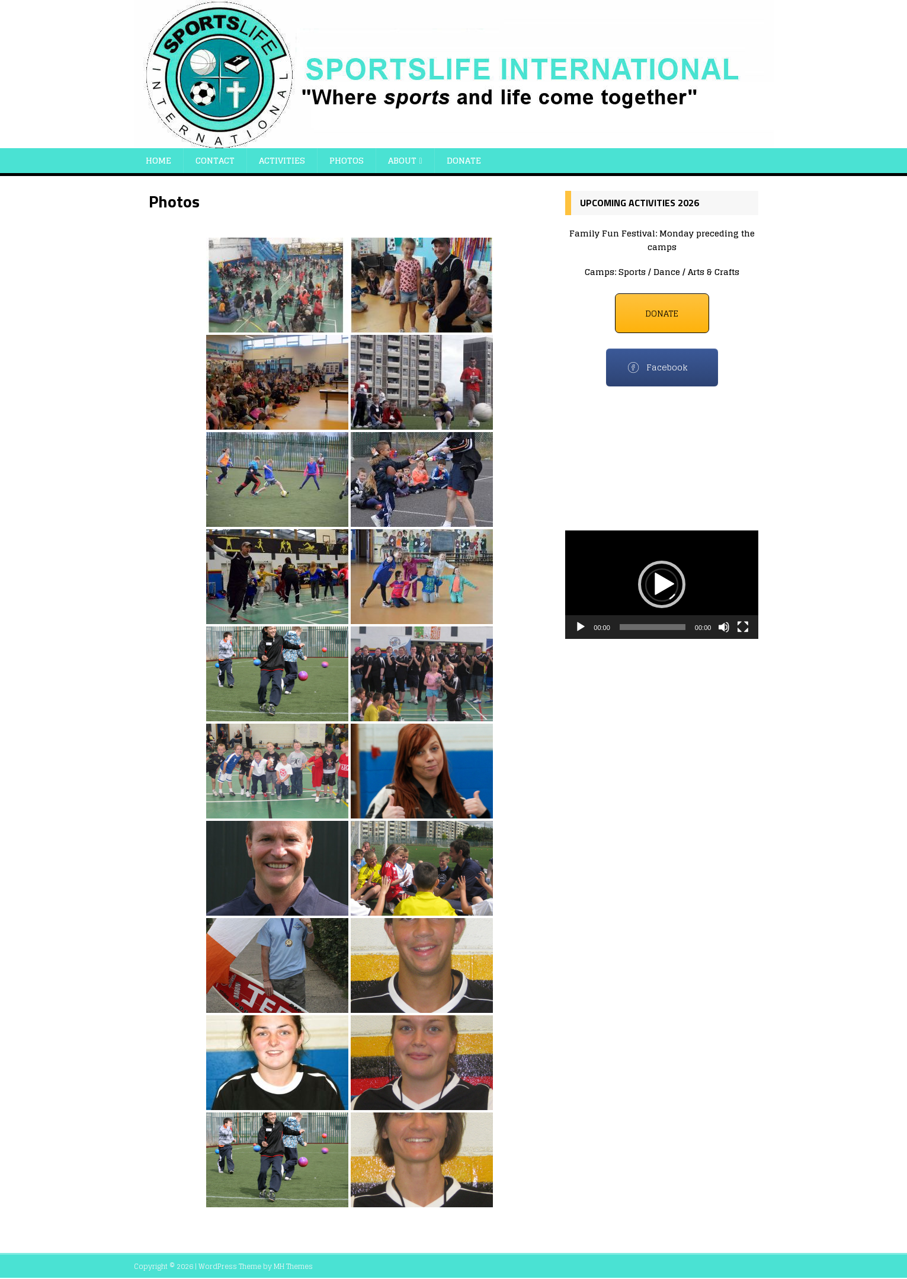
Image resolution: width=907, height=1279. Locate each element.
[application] (661, 584)
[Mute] (724, 627)
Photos (346, 160)
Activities (282, 160)
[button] (661, 584)
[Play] (580, 627)
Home (158, 160)
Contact (215, 160)
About (402, 160)
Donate (464, 160)
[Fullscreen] (743, 627)
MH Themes (293, 1266)
